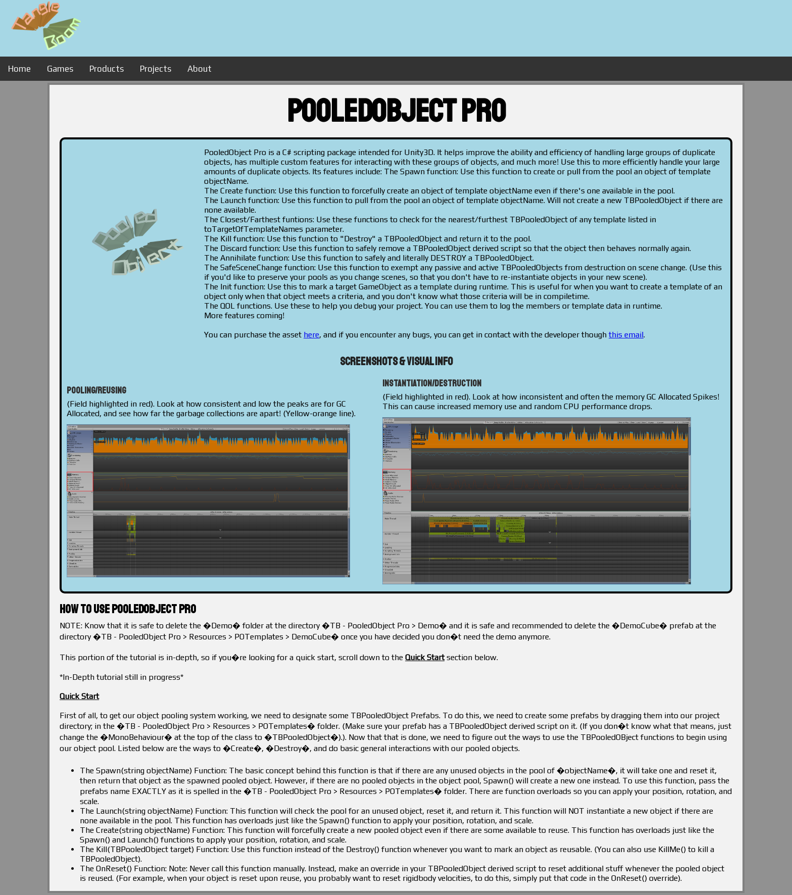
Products (106, 69)
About (199, 69)
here (311, 334)
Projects (155, 69)
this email (626, 334)
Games (60, 69)
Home (19, 69)
